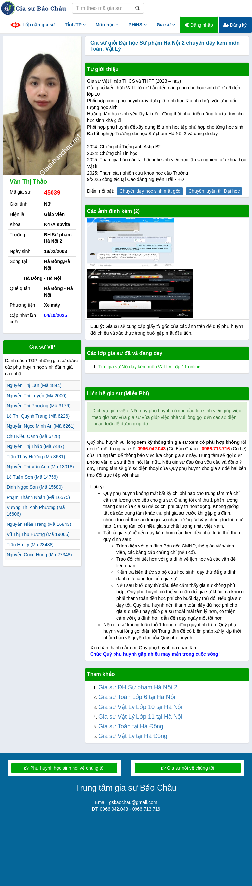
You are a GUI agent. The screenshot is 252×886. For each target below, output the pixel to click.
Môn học (106, 24)
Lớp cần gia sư (32, 25)
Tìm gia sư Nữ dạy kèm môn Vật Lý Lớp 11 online (149, 366)
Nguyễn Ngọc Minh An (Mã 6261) (40, 426)
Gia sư (166, 24)
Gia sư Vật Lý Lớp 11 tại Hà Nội (140, 716)
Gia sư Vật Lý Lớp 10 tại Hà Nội (140, 707)
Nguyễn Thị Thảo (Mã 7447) (35, 446)
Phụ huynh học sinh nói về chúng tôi (64, 768)
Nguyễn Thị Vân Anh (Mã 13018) (40, 466)
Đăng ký (235, 25)
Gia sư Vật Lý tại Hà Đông (132, 736)
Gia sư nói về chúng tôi (187, 768)
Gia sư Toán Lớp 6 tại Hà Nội (136, 697)
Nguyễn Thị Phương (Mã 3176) (39, 405)
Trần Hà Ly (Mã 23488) (30, 544)
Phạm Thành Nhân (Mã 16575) (38, 497)
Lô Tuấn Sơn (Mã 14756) (32, 477)
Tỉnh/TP (75, 24)
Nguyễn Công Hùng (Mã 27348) (39, 554)
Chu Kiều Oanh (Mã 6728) (33, 436)
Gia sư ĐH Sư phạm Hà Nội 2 (137, 687)
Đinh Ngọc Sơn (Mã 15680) (35, 487)
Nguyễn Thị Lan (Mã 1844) (34, 385)
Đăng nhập (199, 25)
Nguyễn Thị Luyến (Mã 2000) (36, 395)
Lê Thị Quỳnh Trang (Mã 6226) (38, 416)
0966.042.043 (151, 448)
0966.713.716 (216, 448)
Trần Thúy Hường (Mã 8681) (36, 456)
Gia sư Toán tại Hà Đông (130, 726)
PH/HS (137, 24)
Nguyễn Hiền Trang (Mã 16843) (39, 524)
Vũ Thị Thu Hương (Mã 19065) (38, 534)
